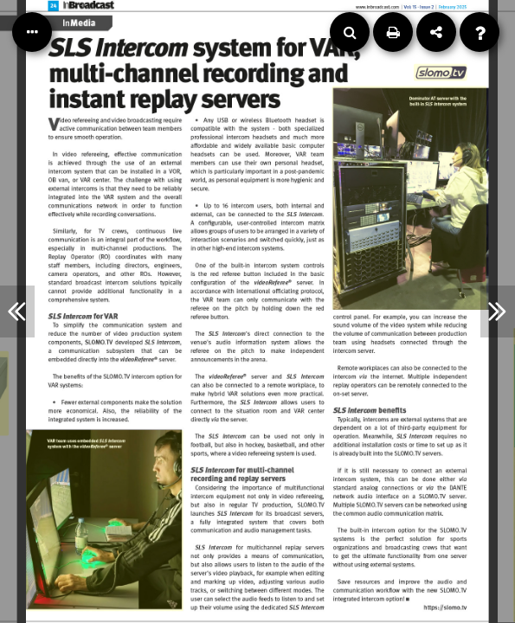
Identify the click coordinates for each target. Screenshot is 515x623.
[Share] (436, 32)
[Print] (393, 32)
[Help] (479, 32)
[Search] (350, 32)
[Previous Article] (17, 311)
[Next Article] (497, 311)
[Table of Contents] (32, 32)
